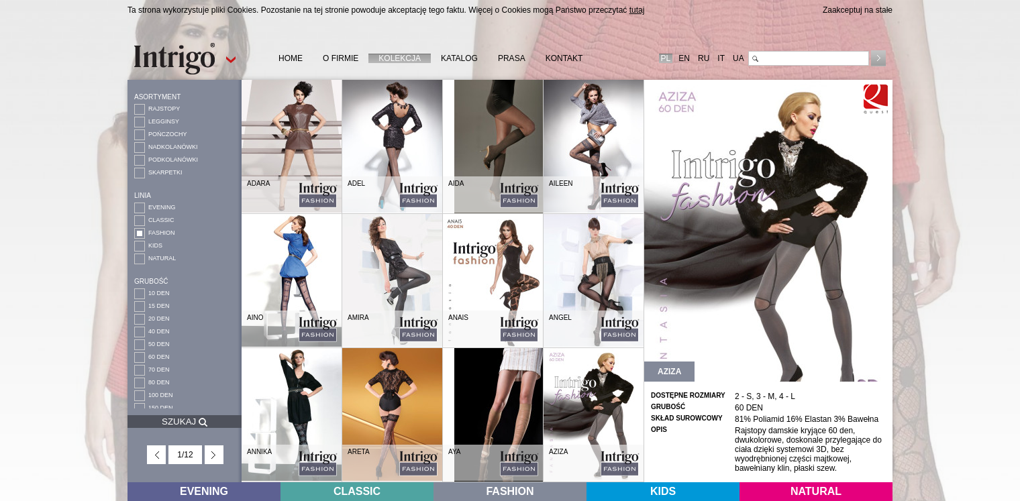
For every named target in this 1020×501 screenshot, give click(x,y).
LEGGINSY (163, 121)
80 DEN (159, 382)
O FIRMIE (340, 58)
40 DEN (159, 331)
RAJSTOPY (164, 108)
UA (738, 58)
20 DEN (159, 318)
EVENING (162, 207)
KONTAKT (564, 58)
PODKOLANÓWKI (173, 159)
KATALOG (459, 58)
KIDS (155, 245)
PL (666, 58)
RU (703, 58)
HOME (290, 58)
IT (721, 58)
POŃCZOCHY (167, 134)
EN (684, 58)
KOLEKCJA (399, 58)
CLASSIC (161, 220)
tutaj (637, 10)
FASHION (161, 232)
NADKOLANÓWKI (173, 147)
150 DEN (160, 407)
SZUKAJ (184, 421)
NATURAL (162, 258)
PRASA (511, 58)
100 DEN (160, 395)
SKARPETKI (165, 172)
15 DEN (159, 305)
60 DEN (159, 356)
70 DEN (159, 369)
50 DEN (159, 344)
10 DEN (159, 293)
